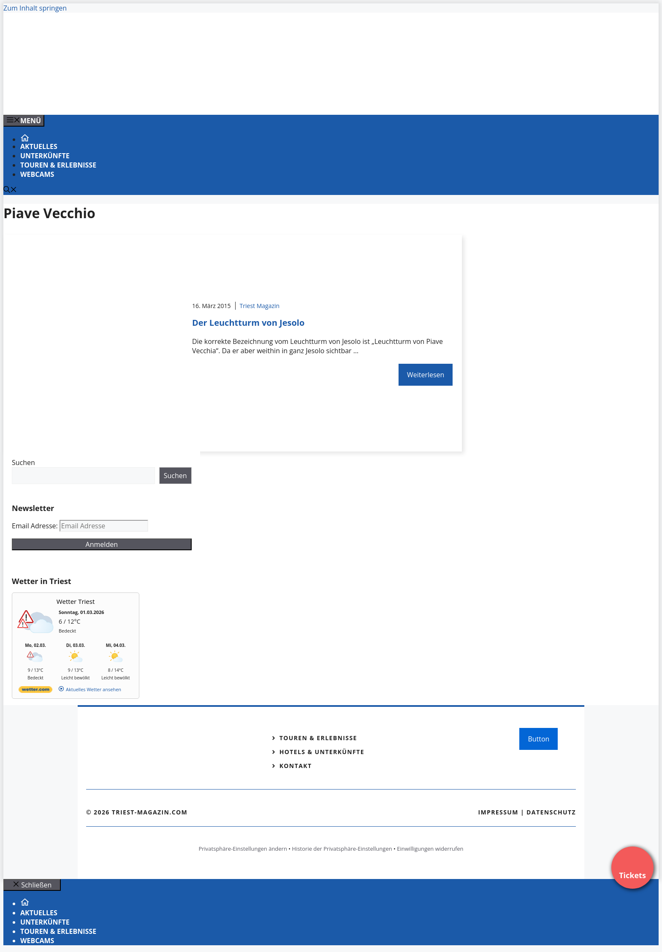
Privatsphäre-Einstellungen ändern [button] (242, 848)
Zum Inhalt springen (35, 8)
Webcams (37, 174)
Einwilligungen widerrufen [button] (430, 848)
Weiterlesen (425, 374)
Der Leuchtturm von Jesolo (248, 322)
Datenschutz (551, 812)
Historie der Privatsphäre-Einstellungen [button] (342, 848)
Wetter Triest (76, 601)
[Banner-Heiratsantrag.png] (174, 99)
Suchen (23, 462)
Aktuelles (38, 146)
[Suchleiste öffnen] (10, 190)
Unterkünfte (45, 155)
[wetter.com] (35, 691)
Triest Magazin (260, 306)
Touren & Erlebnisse (58, 165)
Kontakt (295, 766)
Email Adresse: (36, 525)
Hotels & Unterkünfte (321, 752)
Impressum (498, 812)
